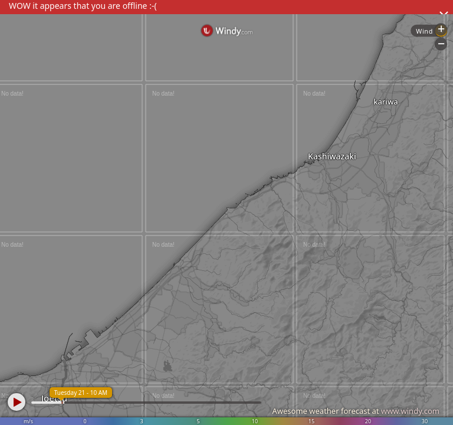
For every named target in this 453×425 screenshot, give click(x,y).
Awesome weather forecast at (355, 411)
